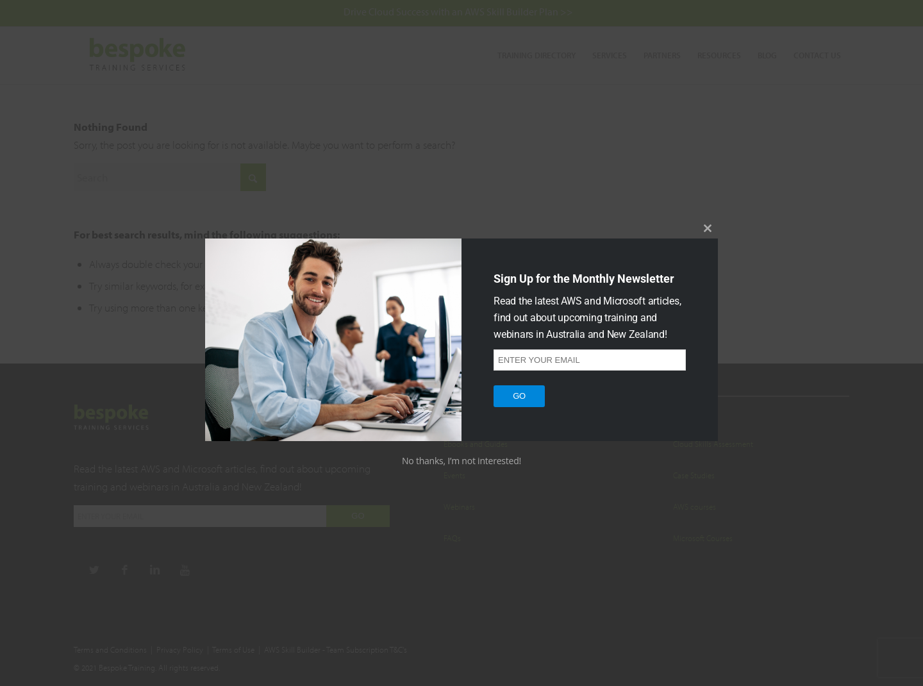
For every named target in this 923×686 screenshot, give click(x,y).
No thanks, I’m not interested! (461, 461)
